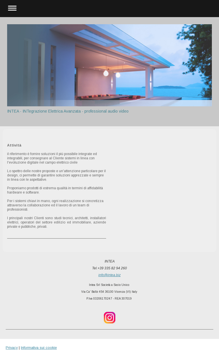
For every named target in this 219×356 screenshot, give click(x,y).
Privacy (12, 347)
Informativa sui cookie (39, 347)
